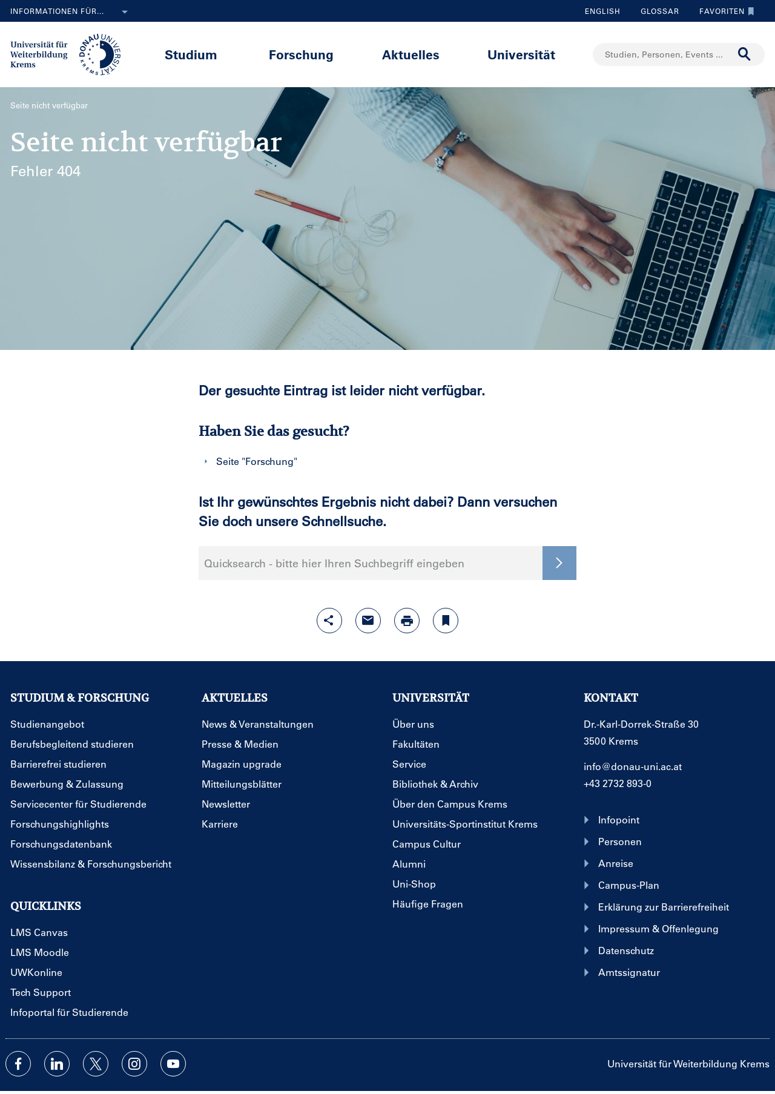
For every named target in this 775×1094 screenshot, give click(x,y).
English (603, 11)
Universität (521, 54)
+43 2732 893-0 (617, 783)
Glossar (655, 11)
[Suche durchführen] (745, 54)
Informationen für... (71, 12)
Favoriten (723, 11)
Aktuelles (411, 54)
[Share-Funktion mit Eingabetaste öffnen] (329, 620)
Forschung (301, 54)
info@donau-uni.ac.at (633, 766)
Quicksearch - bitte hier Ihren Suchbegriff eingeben (334, 563)
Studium (191, 54)
